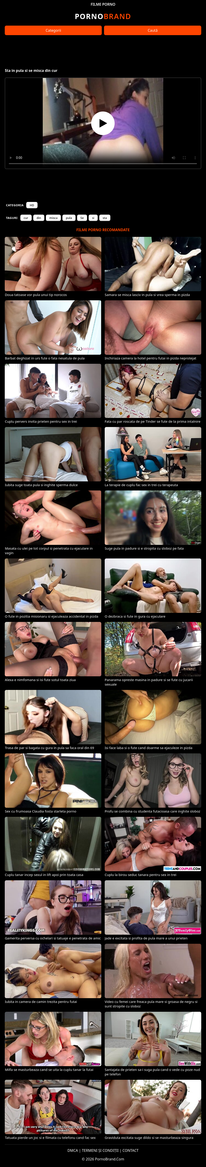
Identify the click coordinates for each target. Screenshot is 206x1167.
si (93, 218)
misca (53, 218)
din (39, 218)
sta (105, 218)
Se (82, 218)
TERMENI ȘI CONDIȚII (100, 1150)
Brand (103, 16)
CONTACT (131, 1150)
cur (26, 218)
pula (69, 218)
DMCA (72, 1150)
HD (32, 205)
